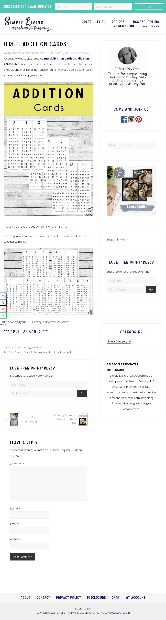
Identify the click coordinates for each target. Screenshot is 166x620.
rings (23, 241)
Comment (17, 464)
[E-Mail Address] (113, 6)
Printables (37, 347)
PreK (56, 352)
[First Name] (73, 6)
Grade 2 (28, 352)
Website (15, 539)
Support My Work (117, 239)
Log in (126, 612)
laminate (65, 236)
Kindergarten (40, 352)
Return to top (83, 608)
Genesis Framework (68, 612)
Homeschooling (22, 347)
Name (15, 508)
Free (11, 352)
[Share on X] (3, 302)
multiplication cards (58, 58)
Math (50, 352)
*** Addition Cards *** (26, 331)
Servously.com (113, 612)
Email (14, 524)
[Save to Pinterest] (3, 309)
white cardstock (49, 236)
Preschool (65, 352)
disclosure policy (80, 53)
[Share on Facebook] (3, 296)
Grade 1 (18, 352)
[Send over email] (3, 315)
